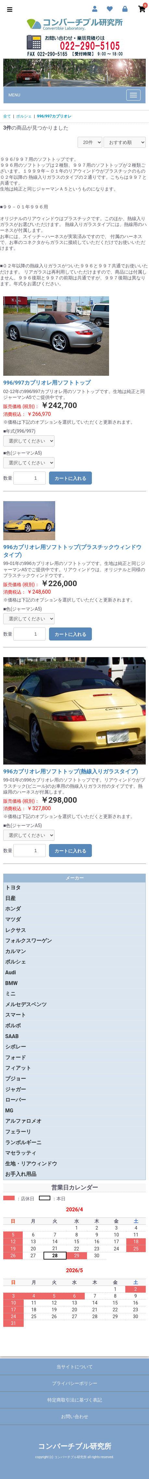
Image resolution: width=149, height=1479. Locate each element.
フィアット (18, 1068)
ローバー (15, 1100)
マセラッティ (20, 1153)
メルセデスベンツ (26, 1004)
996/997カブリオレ (54, 116)
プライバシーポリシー (74, 1383)
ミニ (10, 994)
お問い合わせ (74, 1416)
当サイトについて (74, 1366)
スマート (15, 1015)
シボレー (15, 1047)
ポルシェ (24, 116)
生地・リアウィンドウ (31, 1164)
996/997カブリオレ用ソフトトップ (47, 382)
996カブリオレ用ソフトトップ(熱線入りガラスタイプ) (70, 771)
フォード (15, 1057)
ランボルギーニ (23, 1142)
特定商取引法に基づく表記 (74, 1399)
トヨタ (13, 887)
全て (7, 116)
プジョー (15, 1079)
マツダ (13, 919)
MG (9, 1110)
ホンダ (13, 909)
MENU (14, 94)
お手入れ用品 (20, 1174)
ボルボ (13, 1025)
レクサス (15, 930)
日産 (10, 898)
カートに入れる (70, 478)
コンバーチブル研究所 (74, 1446)
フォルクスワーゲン (28, 940)
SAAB (12, 1036)
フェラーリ (18, 1132)
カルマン (15, 951)
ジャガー (15, 1089)
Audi (10, 972)
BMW (11, 983)
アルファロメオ (23, 1121)
